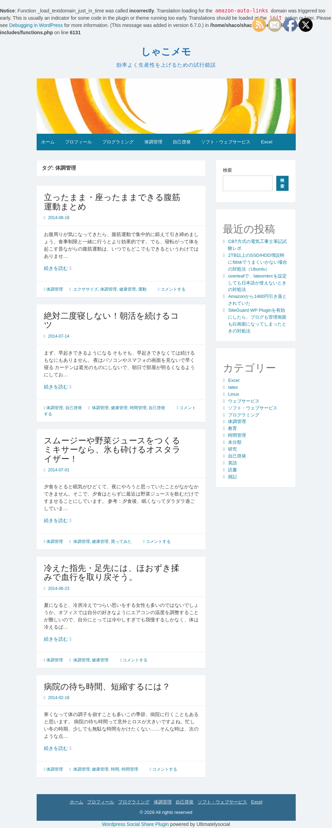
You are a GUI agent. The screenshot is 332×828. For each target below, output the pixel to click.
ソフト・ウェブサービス (225, 141)
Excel (267, 141)
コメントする (173, 289)
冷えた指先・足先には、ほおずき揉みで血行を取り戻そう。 (111, 572)
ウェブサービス (243, 401)
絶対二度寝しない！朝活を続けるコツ (111, 320)
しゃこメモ (166, 51)
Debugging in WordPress (36, 25)
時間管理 (138, 407)
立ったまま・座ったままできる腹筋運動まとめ (112, 201)
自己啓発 (182, 141)
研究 (232, 449)
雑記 (232, 476)
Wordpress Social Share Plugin (136, 824)
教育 (232, 428)
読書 (232, 469)
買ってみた (121, 541)
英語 (232, 462)
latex (233, 387)
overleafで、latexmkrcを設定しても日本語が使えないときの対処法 (257, 282)
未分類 (234, 442)
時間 (115, 769)
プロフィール (78, 141)
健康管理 (127, 289)
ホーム (48, 141)
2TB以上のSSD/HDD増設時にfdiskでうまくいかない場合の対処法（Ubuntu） (257, 262)
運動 (142, 289)
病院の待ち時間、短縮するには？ (107, 686)
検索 (227, 170)
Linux (233, 394)
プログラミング (118, 141)
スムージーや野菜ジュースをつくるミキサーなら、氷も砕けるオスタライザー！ (112, 449)
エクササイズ (85, 289)
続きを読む (60, 268)
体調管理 (153, 141)
